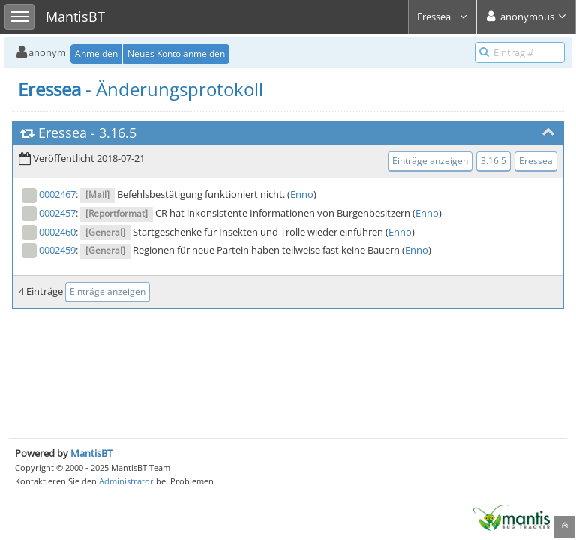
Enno (302, 194)
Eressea (442, 16)
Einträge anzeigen (430, 160)
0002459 (57, 249)
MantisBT (91, 453)
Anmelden (96, 53)
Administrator (126, 481)
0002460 (57, 231)
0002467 (57, 194)
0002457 (57, 213)
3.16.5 (117, 133)
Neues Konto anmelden (176, 53)
